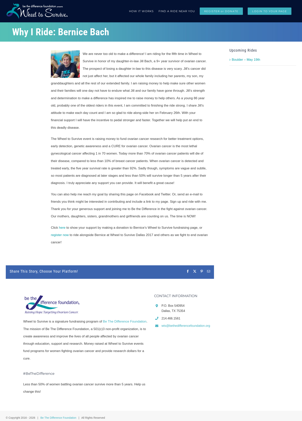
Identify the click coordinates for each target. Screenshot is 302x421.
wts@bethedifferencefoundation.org (185, 325)
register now (60, 235)
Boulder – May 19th (246, 59)
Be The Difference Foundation (124, 321)
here (62, 227)
